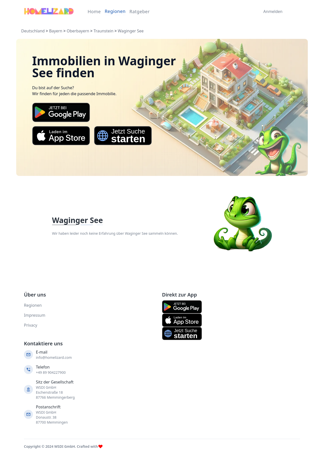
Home (94, 11)
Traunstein (103, 31)
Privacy (30, 325)
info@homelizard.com (54, 357)
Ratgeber (139, 11)
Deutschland (33, 31)
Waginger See (131, 31)
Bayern (55, 31)
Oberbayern (78, 31)
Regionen (115, 11)
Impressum (34, 315)
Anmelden (271, 11)
